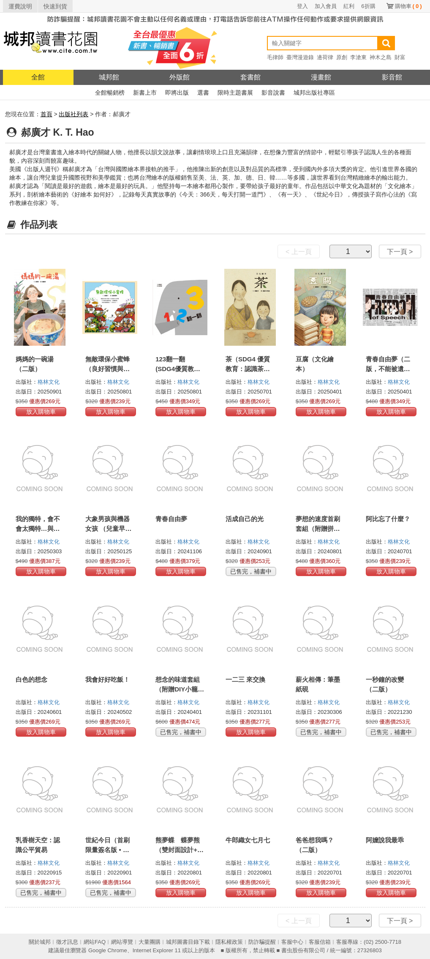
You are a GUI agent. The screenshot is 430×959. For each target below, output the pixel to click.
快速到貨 (55, 6)
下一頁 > (400, 251)
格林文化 (49, 382)
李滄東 (358, 57)
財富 (400, 57)
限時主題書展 (235, 92)
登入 (302, 6)
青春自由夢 (171, 518)
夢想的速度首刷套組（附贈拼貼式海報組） (318, 528)
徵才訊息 (67, 942)
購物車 (408, 6)
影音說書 (273, 92)
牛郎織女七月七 (248, 840)
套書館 (250, 77)
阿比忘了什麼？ (388, 518)
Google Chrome (107, 950)
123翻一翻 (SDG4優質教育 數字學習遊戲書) (178, 368)
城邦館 (109, 77)
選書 (203, 92)
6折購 (368, 6)
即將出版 (177, 92)
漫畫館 (321, 77)
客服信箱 (320, 942)
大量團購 (150, 942)
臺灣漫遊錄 (300, 57)
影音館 (392, 77)
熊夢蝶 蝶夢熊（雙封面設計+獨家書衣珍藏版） (179, 849)
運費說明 (20, 6)
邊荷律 (325, 57)
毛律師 (275, 57)
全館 (38, 77)
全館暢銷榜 (110, 92)
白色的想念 (31, 679)
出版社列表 (73, 114)
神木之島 (381, 57)
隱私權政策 (229, 942)
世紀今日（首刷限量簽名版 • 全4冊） (109, 849)
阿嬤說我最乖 (385, 840)
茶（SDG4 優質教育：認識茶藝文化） (248, 368)
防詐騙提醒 (262, 942)
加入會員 (326, 6)
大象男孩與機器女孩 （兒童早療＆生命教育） (108, 528)
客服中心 (292, 942)
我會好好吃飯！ (107, 679)
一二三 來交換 (245, 679)
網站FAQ (95, 942)
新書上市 (145, 92)
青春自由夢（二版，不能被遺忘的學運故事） (388, 368)
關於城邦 (40, 942)
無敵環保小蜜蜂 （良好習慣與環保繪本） (107, 368)
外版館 (179, 77)
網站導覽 (122, 942)
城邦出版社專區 (314, 92)
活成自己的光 (245, 518)
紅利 (348, 6)
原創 (341, 57)
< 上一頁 (299, 251)
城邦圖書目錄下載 (188, 942)
